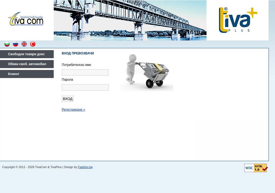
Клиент (13, 74)
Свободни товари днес (26, 54)
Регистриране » (73, 110)
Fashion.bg (85, 167)
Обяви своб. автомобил (27, 64)
